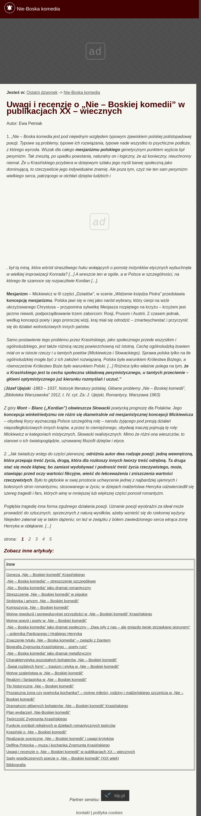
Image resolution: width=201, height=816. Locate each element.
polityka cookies (108, 812)
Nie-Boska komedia (38, 9)
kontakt (83, 812)
